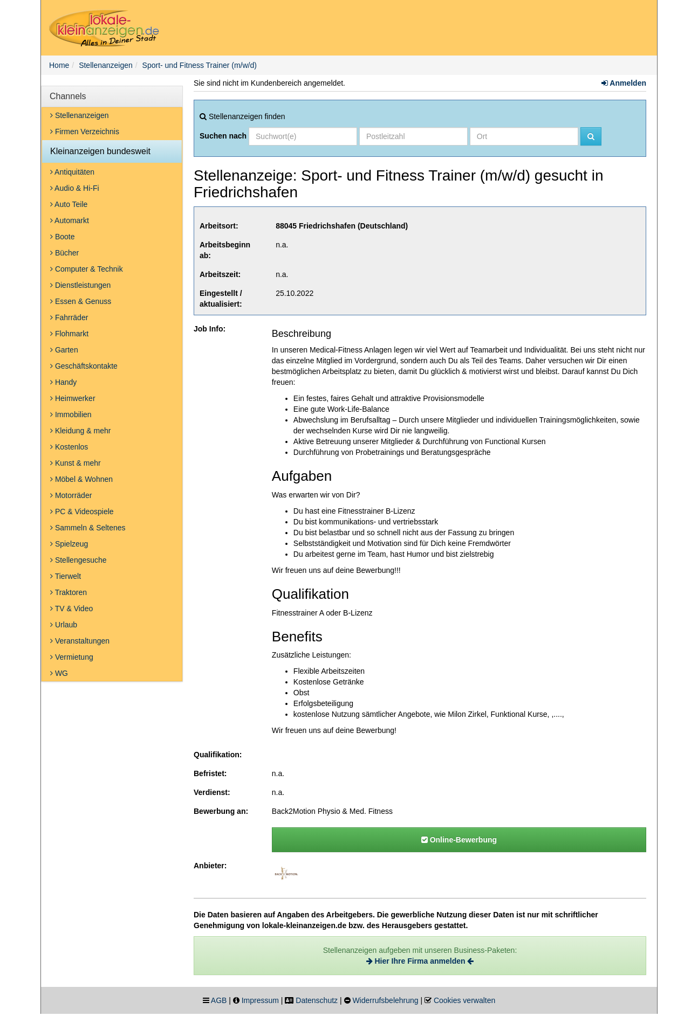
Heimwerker (72, 398)
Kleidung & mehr (80, 430)
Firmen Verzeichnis (84, 131)
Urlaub (63, 624)
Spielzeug (69, 544)
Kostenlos (69, 447)
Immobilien (71, 414)
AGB (219, 1000)
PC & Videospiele (82, 511)
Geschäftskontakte (84, 366)
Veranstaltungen (80, 641)
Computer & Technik (86, 269)
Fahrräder (69, 317)
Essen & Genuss (80, 301)
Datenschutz (317, 1000)
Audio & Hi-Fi (74, 188)
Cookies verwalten (464, 1000)
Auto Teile (68, 204)
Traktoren (68, 592)
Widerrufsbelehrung (385, 1000)
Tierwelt (65, 576)
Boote (62, 236)
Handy (63, 382)
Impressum (260, 1000)
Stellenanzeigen (106, 65)
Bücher (64, 252)
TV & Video (71, 608)
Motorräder (71, 495)
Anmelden (623, 83)
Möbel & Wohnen (81, 479)
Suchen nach (223, 136)
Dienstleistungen (80, 285)
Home (59, 65)
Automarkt (69, 220)
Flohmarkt (69, 333)
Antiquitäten (72, 172)
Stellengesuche (78, 560)
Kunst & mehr (75, 463)
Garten (64, 349)
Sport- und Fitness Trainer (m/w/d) (199, 65)
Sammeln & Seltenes (88, 527)
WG (59, 673)
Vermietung (71, 657)
